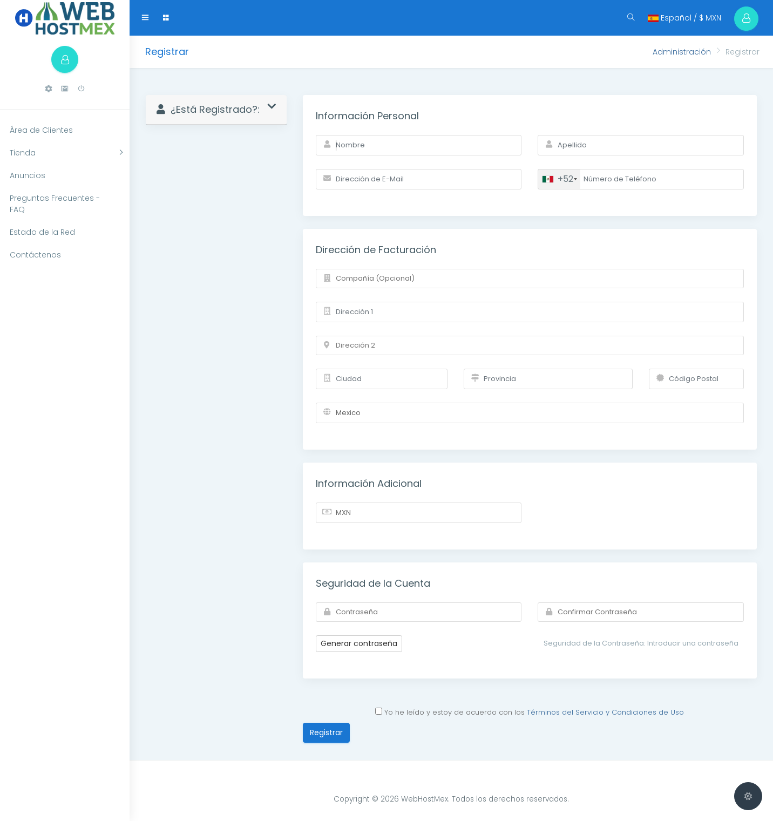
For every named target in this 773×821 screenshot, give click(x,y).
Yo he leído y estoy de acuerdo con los (529, 712)
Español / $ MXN (684, 17)
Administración (682, 51)
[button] (49, 89)
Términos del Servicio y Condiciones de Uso (605, 712)
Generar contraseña (359, 643)
